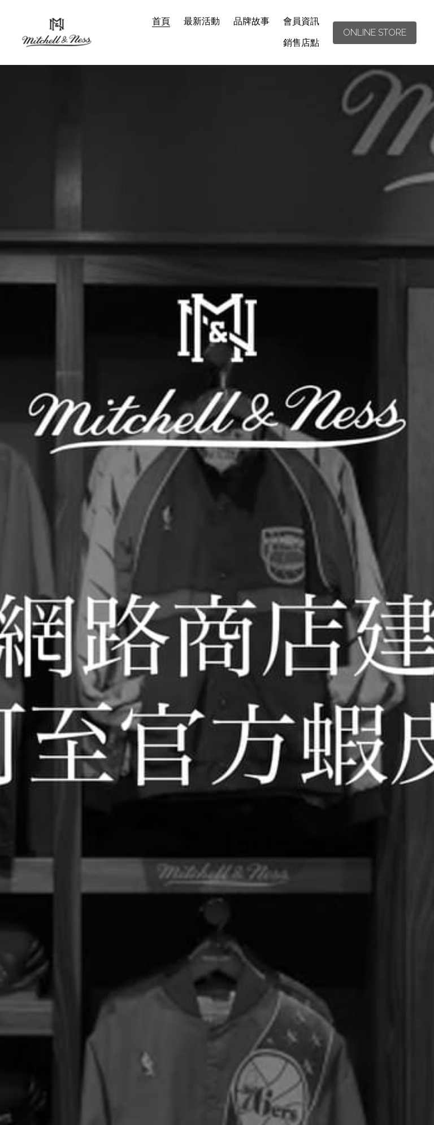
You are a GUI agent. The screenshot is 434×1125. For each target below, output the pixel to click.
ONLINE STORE (374, 32)
